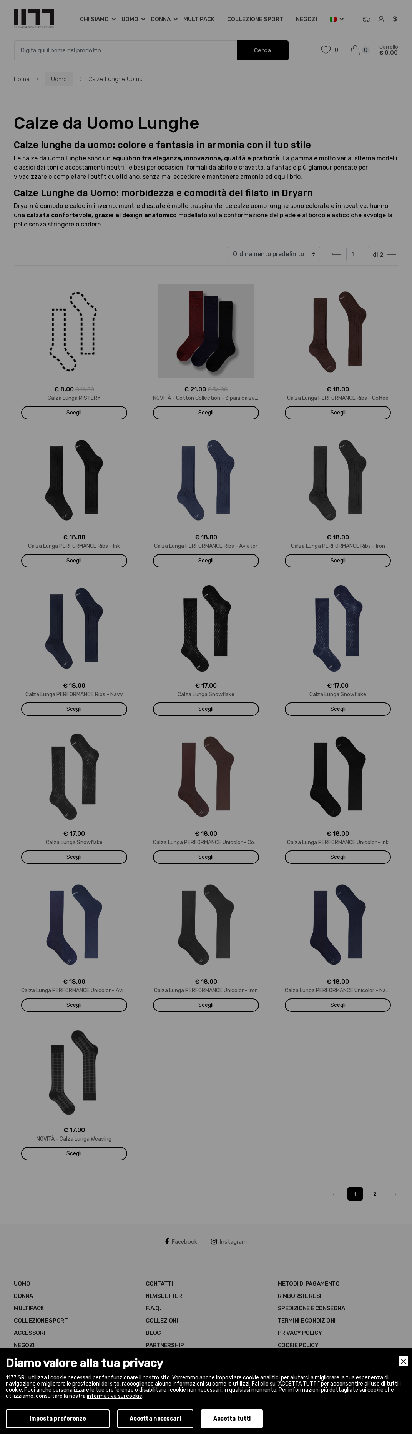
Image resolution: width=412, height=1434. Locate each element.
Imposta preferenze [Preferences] (58, 1419)
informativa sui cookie (114, 1396)
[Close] (403, 1361)
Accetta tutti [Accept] (232, 1419)
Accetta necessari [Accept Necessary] (155, 1419)
